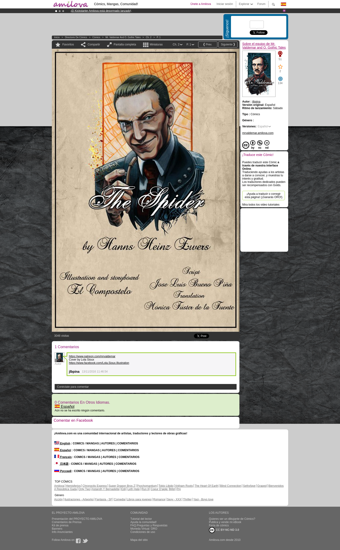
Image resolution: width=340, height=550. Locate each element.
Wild (172, 489)
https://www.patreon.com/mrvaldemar (92, 356)
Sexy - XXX (174, 499)
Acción (58, 499)
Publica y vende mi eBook (225, 522)
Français (63, 457)
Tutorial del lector (141, 518)
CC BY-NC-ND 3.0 (224, 530)
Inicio (57, 37)
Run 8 (145, 489)
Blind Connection (230, 485)
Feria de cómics (219, 525)
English (62, 443)
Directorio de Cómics (76, 37)
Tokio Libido (166, 485)
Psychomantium (147, 485)
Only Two (84, 489)
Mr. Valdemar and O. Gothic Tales (123, 37)
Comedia (119, 499)
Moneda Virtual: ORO (143, 528)
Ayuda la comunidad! (143, 522)
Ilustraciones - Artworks (78, 499)
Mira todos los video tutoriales (261, 204)
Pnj (179, 489)
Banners (57, 528)
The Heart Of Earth (206, 485)
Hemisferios (73, 485)
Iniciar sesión (225, 4)
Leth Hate (134, 489)
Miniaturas (156, 44)
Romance (159, 499)
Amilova (59, 485)
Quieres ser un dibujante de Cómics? (232, 518)
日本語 (61, 463)
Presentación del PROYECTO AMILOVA (77, 518)
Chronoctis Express (95, 485)
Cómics (96, 37)
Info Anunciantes (62, 532)
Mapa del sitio (139, 540)
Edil (123, 489)
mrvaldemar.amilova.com (257, 133)
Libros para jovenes (139, 499)
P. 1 (159, 37)
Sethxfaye (249, 485)
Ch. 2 (148, 37)
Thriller (187, 499)
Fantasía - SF (103, 499)
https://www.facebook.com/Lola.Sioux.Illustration (99, 363)
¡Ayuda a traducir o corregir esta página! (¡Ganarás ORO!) (264, 195)
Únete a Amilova (200, 4)
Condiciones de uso (142, 532)
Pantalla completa (125, 44)
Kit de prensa (60, 525)
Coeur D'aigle (160, 489)
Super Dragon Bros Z (122, 485)
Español (64, 407)
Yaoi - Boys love (203, 499)
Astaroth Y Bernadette (106, 489)
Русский (63, 471)
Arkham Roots (184, 485)
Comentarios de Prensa (66, 522)
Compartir (94, 44)
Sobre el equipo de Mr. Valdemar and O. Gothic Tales (264, 45)
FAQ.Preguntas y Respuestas (148, 525)
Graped (262, 485)
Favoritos (68, 44)
